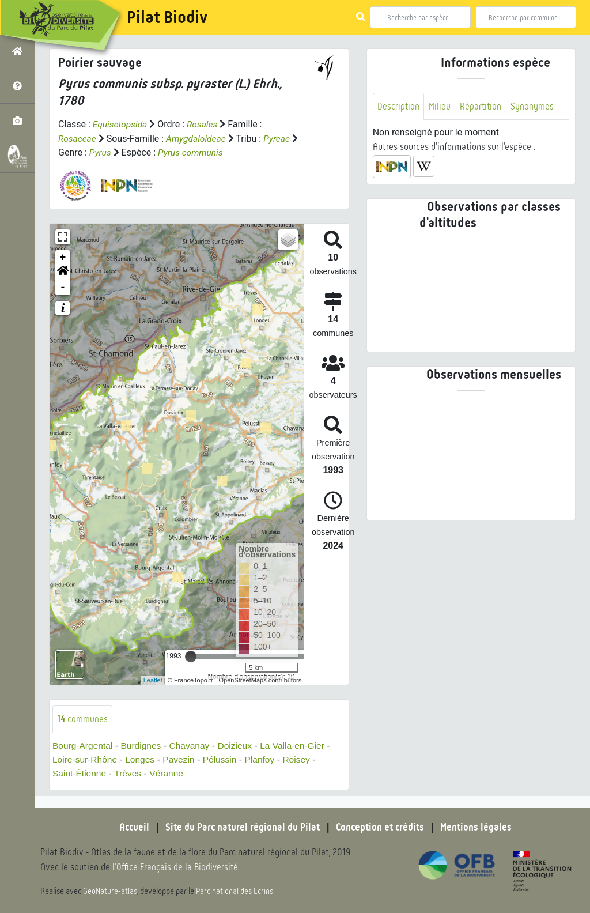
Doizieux (239, 745)
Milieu (440, 106)
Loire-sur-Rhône (85, 759)
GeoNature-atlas (110, 891)
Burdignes (143, 745)
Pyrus (108, 151)
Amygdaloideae (198, 138)
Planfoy (264, 759)
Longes (142, 759)
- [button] (63, 287)
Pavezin (182, 759)
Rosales (204, 124)
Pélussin (224, 759)
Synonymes (533, 106)
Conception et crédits (381, 827)
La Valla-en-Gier (299, 745)
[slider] (190, 656)
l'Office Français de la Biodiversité (176, 867)
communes (82, 718)
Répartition (481, 106)
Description (398, 106)
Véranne (169, 773)
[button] (62, 272)
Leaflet (152, 679)
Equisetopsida (121, 124)
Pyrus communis (200, 151)
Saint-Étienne (80, 773)
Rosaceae (77, 138)
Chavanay (193, 745)
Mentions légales (479, 827)
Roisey (303, 759)
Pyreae (280, 138)
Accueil (130, 827)
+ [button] (63, 257)
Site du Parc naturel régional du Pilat (240, 827)
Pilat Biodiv (167, 17)
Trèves (129, 773)
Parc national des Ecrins (235, 891)
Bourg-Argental (83, 745)
